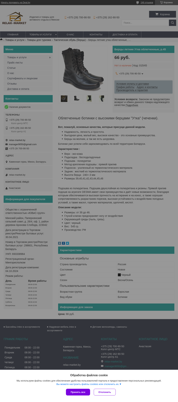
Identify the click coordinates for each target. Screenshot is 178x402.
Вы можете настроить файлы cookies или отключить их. (87, 384)
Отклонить (104, 392)
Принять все (78, 392)
